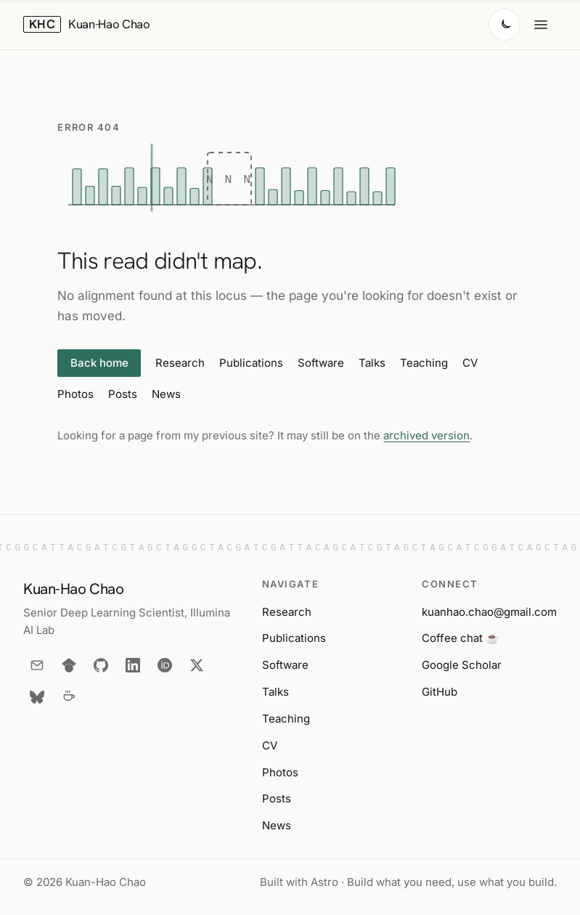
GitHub (439, 692)
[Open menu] (541, 25)
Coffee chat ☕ (460, 638)
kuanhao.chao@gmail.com (489, 612)
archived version (426, 435)
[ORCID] (165, 665)
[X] (197, 665)
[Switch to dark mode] (504, 25)
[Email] (37, 665)
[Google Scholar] (69, 665)
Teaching (424, 363)
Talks (372, 363)
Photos (75, 394)
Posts (122, 394)
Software (321, 363)
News (166, 394)
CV (470, 363)
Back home (99, 363)
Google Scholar (462, 665)
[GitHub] (101, 665)
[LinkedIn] (133, 665)
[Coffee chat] (69, 697)
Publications (251, 363)
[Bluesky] (37, 697)
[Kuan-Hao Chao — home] (86, 25)
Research (180, 363)
